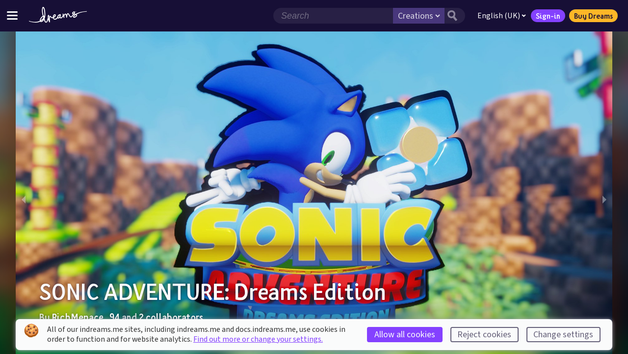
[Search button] (455, 16)
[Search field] (333, 16)
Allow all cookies (404, 334)
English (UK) (501, 15)
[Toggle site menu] (12, 15)
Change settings (563, 334)
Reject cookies (484, 334)
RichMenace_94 (86, 317)
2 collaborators (171, 317)
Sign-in (548, 16)
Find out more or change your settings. (258, 339)
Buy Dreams (593, 16)
